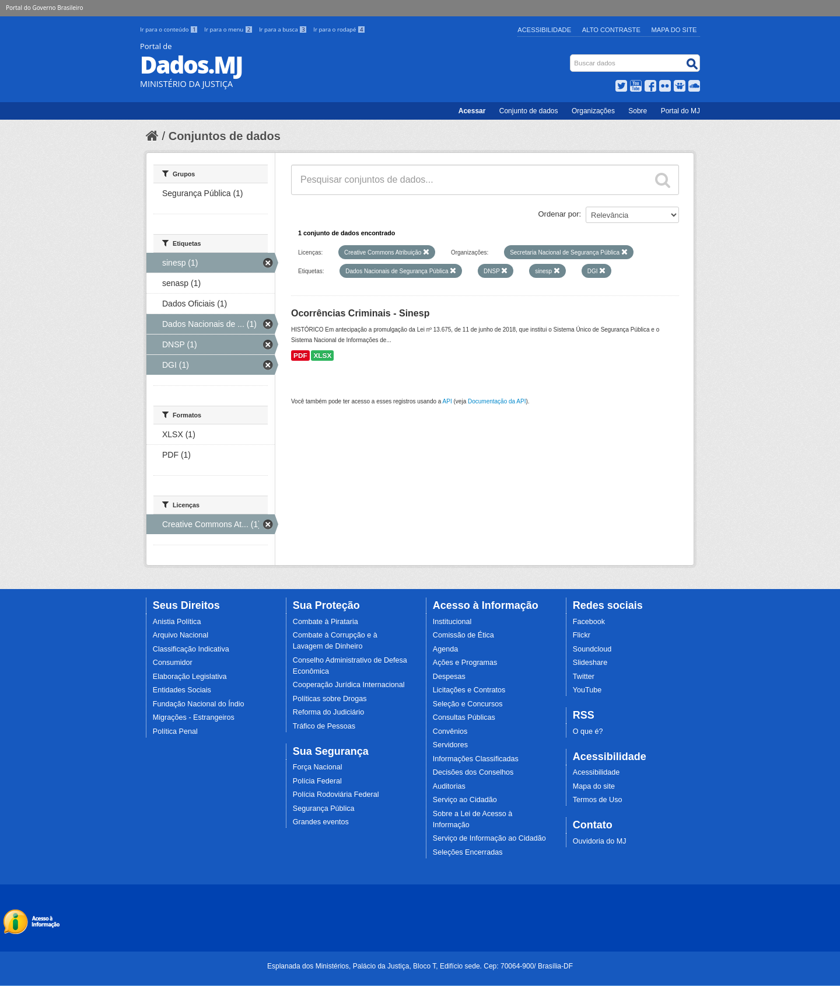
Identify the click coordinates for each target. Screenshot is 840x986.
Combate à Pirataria (325, 622)
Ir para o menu (229, 29)
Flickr (581, 635)
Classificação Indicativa (191, 649)
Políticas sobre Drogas (330, 699)
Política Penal (175, 731)
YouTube (587, 690)
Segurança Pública (324, 808)
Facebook (589, 622)
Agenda (445, 649)
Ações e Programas (465, 663)
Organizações (593, 111)
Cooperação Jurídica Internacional (349, 685)
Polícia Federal (317, 781)
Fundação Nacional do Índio (198, 704)
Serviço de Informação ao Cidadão (489, 838)
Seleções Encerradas (468, 852)
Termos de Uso (597, 800)
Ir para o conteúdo (170, 29)
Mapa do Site (674, 29)
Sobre (637, 111)
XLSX (322, 355)
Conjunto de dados (528, 111)
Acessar (472, 111)
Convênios (450, 731)
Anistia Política (177, 622)
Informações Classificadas (476, 759)
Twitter (583, 677)
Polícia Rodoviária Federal (336, 794)
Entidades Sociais (182, 690)
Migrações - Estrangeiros (194, 717)
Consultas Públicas (464, 717)
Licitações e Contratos (469, 690)
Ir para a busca (284, 29)
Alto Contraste (611, 29)
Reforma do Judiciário (329, 712)
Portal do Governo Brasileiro (44, 8)
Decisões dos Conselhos (473, 772)
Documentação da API (497, 401)
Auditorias (449, 786)
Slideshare (590, 663)
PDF (300, 355)
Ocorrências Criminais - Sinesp (360, 313)
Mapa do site (594, 786)
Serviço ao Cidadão (465, 800)
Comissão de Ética (463, 635)
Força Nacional (317, 767)
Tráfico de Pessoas (324, 726)
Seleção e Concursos (468, 704)
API (447, 401)
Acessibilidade (544, 29)
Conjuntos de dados (225, 136)
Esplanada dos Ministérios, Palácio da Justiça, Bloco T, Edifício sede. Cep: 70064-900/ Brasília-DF (420, 966)
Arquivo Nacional (180, 635)
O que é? (588, 731)
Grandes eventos (321, 822)
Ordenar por (558, 214)
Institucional (452, 622)
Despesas (449, 677)
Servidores (450, 745)
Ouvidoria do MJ (599, 841)
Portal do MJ (680, 111)
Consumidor (172, 663)
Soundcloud (592, 649)
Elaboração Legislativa (190, 677)
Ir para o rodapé (339, 29)
